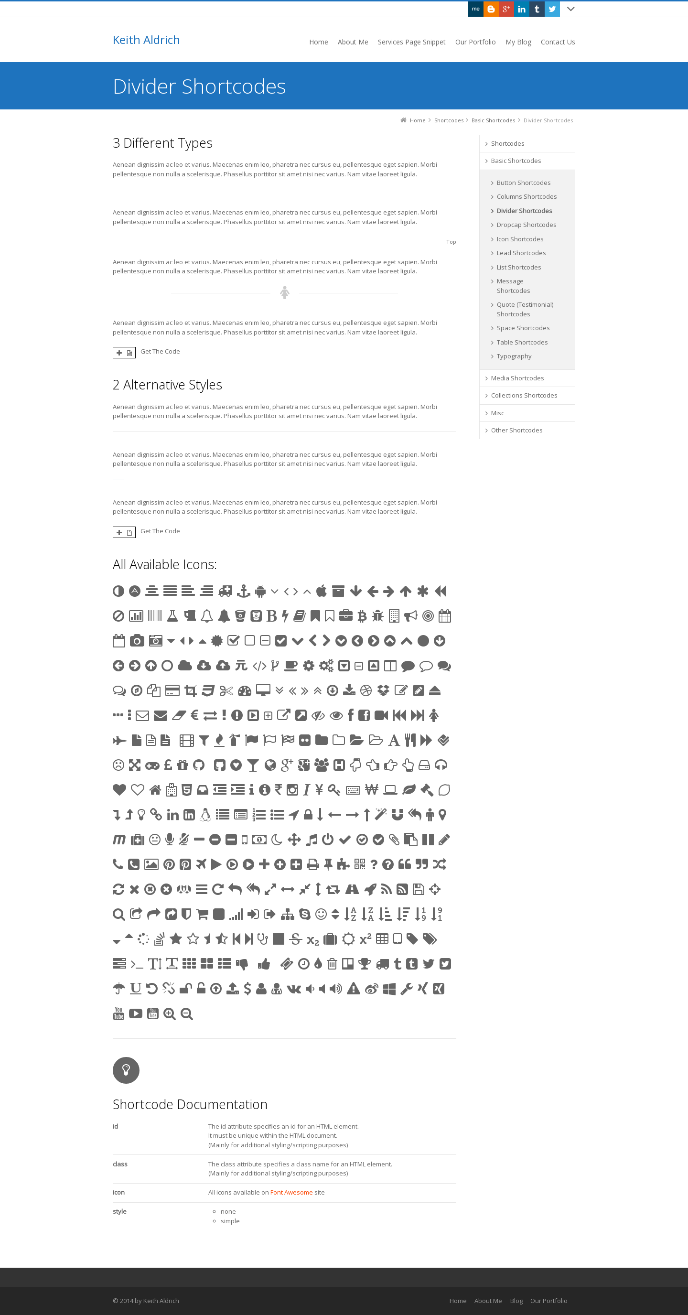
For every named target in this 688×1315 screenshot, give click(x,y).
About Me (488, 1300)
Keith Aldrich (146, 39)
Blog (516, 1300)
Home (458, 1300)
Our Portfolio (549, 1300)
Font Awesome (291, 1192)
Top (451, 241)
